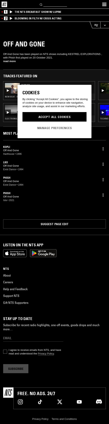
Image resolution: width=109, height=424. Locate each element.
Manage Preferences (54, 128)
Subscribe (15, 369)
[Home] (4, 4)
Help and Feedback (15, 289)
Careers (8, 282)
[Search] (41, 4)
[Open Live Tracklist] (95, 25)
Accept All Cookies (54, 117)
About (7, 275)
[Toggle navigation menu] (104, 4)
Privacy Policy (46, 353)
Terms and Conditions (64, 418)
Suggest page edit (55, 224)
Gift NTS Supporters (15, 303)
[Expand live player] (104, 25)
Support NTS (11, 296)
